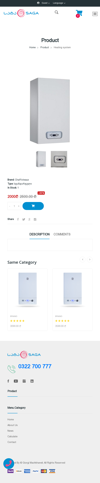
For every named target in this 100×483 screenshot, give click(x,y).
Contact (12, 442)
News (11, 430)
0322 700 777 (34, 366)
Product (44, 47)
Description (40, 234)
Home (32, 47)
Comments (62, 234)
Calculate (13, 436)
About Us (13, 425)
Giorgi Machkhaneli (33, 462)
